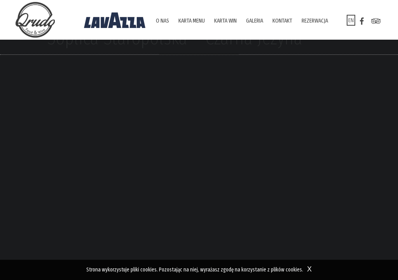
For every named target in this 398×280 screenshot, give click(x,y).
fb (362, 21)
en (351, 20)
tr (376, 21)
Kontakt (282, 20)
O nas (162, 20)
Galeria (254, 20)
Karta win (225, 20)
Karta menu (191, 20)
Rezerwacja (315, 20)
